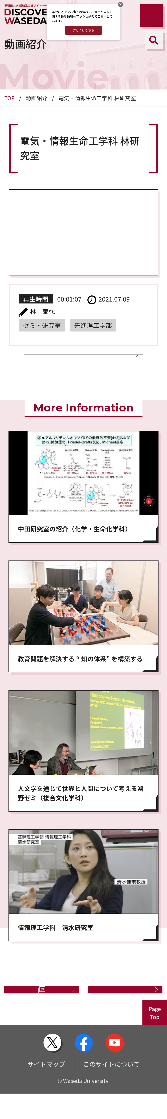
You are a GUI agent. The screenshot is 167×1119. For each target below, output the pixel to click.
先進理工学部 (93, 325)
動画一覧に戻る (80, 362)
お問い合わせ (122, 1010)
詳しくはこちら (83, 30)
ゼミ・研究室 (42, 325)
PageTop (155, 1038)
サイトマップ (46, 1089)
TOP (9, 98)
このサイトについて (111, 1089)
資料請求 (34, 1010)
